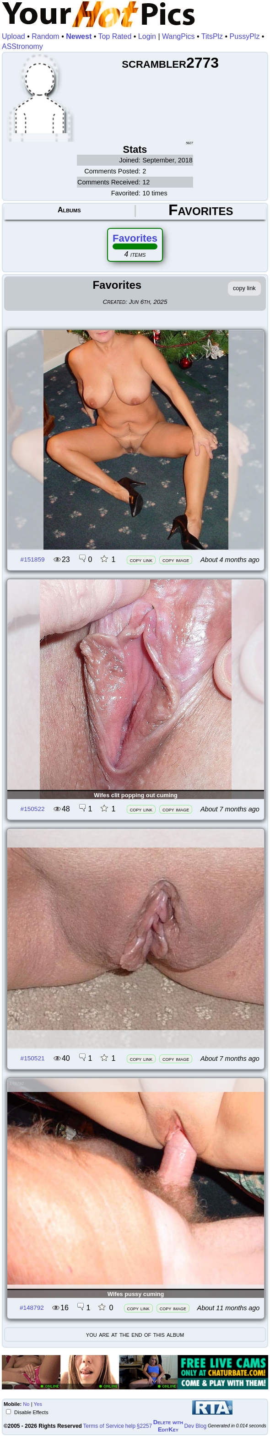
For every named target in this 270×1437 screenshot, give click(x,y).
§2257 (144, 1426)
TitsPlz (212, 36)
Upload (13, 36)
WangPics (178, 36)
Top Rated (114, 36)
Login (147, 36)
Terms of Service (103, 1426)
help (130, 1426)
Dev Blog (195, 1426)
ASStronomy (22, 46)
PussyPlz (245, 36)
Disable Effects (31, 1412)
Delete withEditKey (168, 1426)
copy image (175, 559)
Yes (38, 1404)
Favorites (135, 238)
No (26, 1404)
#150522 (33, 808)
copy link (141, 559)
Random (45, 36)
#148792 (32, 1307)
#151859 (33, 559)
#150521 (33, 1058)
